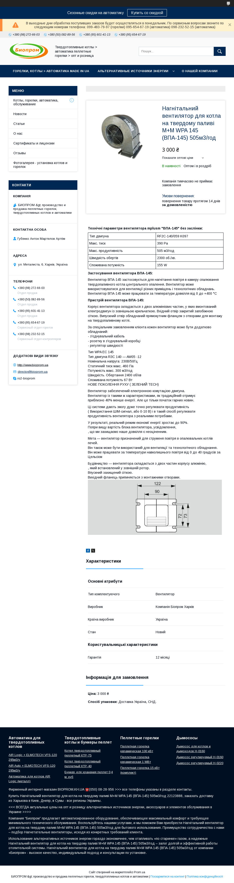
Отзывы (19, 153)
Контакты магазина (31, 83)
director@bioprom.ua (33, 371)
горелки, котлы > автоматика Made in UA (51, 71)
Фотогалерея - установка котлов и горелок (40, 165)
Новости (20, 114)
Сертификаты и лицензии (33, 143)
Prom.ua (139, 872)
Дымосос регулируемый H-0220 (199, 763)
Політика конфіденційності (205, 876)
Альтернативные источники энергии (133, 71)
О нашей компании (200, 71)
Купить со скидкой (147, 13)
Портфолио (69, 83)
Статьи (19, 124)
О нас (17, 133)
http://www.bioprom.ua (32, 365)
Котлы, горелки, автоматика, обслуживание (35, 102)
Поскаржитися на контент (167, 876)
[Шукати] (220, 51)
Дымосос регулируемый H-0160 (199, 757)
